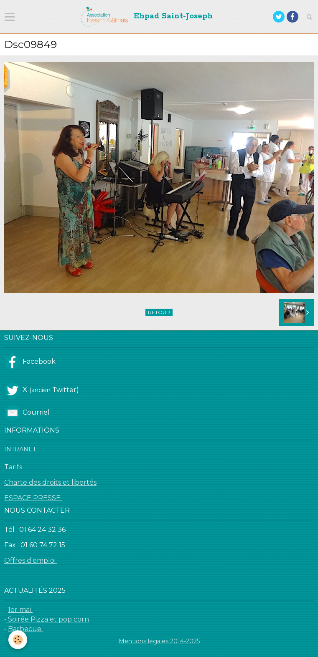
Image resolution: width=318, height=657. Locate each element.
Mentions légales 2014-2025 (159, 641)
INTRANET (20, 449)
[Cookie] (17, 639)
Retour (159, 312)
